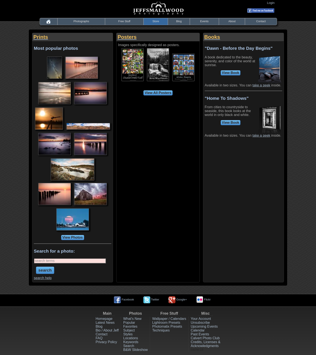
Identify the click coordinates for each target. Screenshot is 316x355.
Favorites (130, 326)
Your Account (201, 319)
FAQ (99, 338)
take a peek (261, 85)
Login (271, 3)
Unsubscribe (200, 322)
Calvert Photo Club (205, 338)
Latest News (105, 322)
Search (128, 346)
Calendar (198, 330)
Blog (179, 21)
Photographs (81, 21)
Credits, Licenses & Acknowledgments (205, 344)
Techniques (161, 330)
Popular (129, 322)
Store (155, 21)
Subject (129, 330)
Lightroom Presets (166, 322)
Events (204, 21)
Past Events (200, 334)
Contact (261, 21)
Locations (130, 338)
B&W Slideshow (135, 350)
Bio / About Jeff (107, 330)
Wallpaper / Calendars (169, 319)
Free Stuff (124, 21)
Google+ (178, 299)
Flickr (203, 299)
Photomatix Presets (167, 326)
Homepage (104, 319)
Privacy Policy (106, 342)
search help (43, 278)
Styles (128, 334)
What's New (132, 319)
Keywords (130, 342)
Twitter (151, 299)
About (231, 21)
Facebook (124, 299)
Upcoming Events (204, 326)
